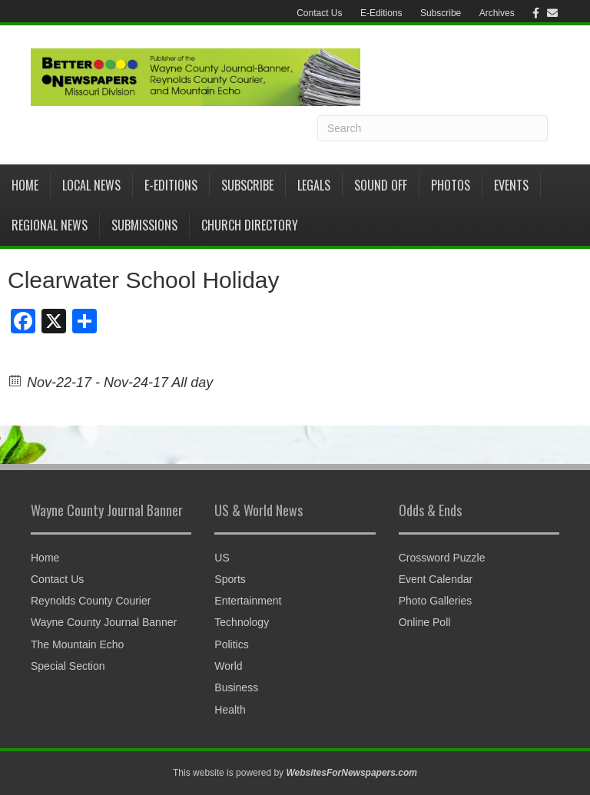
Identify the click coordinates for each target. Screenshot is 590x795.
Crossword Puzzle (442, 558)
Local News (91, 185)
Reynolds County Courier (91, 601)
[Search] (432, 128)
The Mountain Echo (77, 644)
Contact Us (319, 13)
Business (236, 687)
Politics (231, 644)
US (221, 558)
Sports (229, 579)
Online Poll (425, 622)
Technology (241, 622)
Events (511, 185)
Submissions (144, 225)
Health (229, 710)
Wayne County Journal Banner (104, 622)
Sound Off (380, 185)
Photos (450, 185)
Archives (497, 13)
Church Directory (249, 225)
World (228, 666)
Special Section (68, 666)
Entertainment (247, 601)
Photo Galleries (435, 601)
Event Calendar (436, 579)
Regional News (50, 225)
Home (25, 185)
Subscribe (440, 13)
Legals (313, 185)
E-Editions (381, 13)
